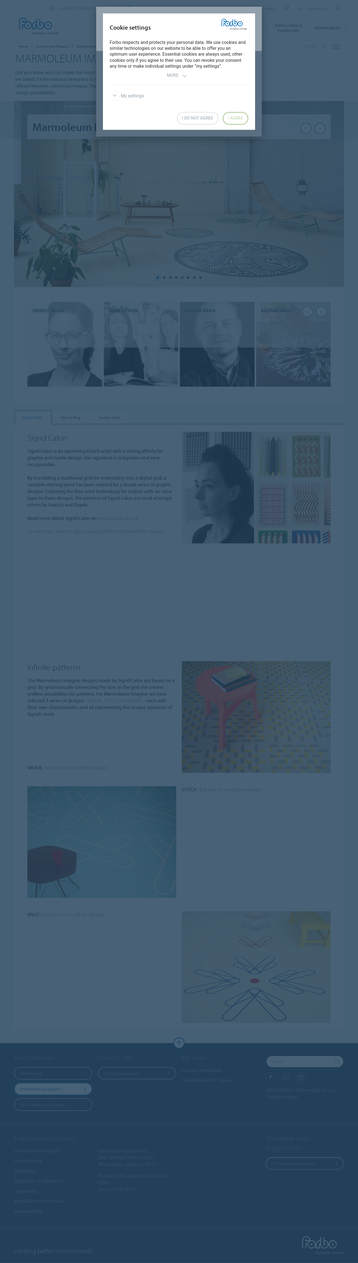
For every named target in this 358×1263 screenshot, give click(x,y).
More (177, 76)
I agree (235, 118)
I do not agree (197, 118)
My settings (127, 95)
